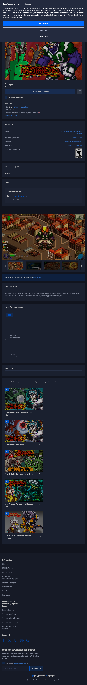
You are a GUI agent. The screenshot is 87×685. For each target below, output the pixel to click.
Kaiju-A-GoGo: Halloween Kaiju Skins (19, 474)
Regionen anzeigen (11, 115)
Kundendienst (7, 572)
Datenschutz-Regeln (9, 583)
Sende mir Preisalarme (15, 97)
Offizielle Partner (7, 568)
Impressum (6, 595)
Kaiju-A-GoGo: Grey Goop (14, 444)
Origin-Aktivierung (8, 610)
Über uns (5, 564)
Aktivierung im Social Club (10, 622)
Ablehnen (43, 30)
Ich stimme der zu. (17, 663)
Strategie (79, 134)
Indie (80, 131)
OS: (6, 340)
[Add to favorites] (79, 91)
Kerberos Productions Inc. (73, 141)
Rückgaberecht (7, 587)
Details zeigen (43, 36)
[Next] (82, 266)
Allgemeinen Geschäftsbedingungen (10, 577)
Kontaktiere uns (7, 591)
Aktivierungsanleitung (21, 107)
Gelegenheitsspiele (71, 131)
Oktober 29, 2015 (77, 138)
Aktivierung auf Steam (9, 614)
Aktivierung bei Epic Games (11, 618)
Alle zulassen (43, 24)
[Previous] (5, 266)
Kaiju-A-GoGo (37, 277)
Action (63, 131)
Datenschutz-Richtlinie (20, 663)
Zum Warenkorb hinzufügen (40, 91)
